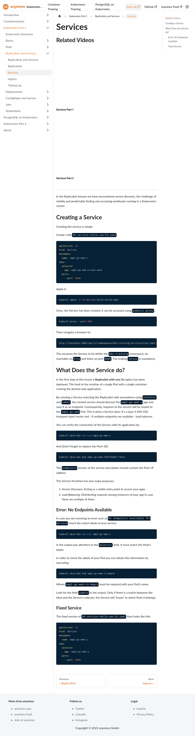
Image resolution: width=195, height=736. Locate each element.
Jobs (8, 104)
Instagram (81, 720)
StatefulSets (13, 111)
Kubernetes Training (78, 7)
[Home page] (59, 16)
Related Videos (172, 18)
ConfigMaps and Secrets (21, 98)
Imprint (141, 708)
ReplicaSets (15, 66)
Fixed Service (174, 46)
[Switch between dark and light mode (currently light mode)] (187, 7)
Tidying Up (14, 85)
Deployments (14, 91)
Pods (9, 47)
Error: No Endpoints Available (178, 39)
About (7, 130)
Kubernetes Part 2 (15, 123)
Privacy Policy (145, 714)
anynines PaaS (171, 6)
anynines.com (22, 708)
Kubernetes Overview (19, 34)
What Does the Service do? (176, 30)
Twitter (79, 708)
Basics (10, 40)
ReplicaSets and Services (21, 53)
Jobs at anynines (24, 720)
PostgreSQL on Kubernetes (104, 7)
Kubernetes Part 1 (15, 27)
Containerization (14, 21)
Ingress (12, 79)
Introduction (11, 15)
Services (13, 72)
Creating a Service (174, 23)
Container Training (54, 7)
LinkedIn (80, 714)
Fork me (133, 6)
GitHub (150, 6)
